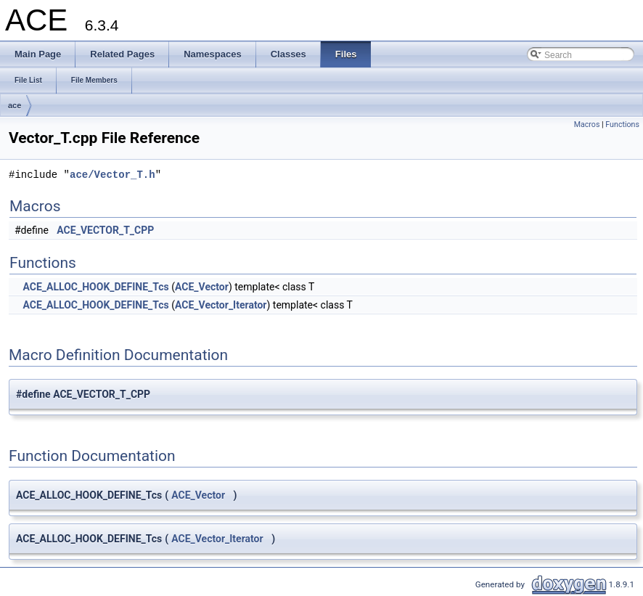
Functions (622, 124)
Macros (587, 124)
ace (14, 105)
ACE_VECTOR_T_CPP (105, 230)
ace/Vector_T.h (112, 174)
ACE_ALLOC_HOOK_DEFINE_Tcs (95, 287)
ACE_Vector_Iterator (220, 305)
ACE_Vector (202, 287)
